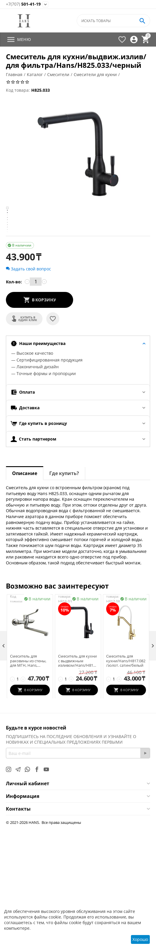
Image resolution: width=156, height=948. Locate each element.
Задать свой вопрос (28, 392)
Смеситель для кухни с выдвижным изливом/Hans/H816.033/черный (77, 784)
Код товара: (18, 90)
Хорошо (140, 939)
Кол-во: (14, 405)
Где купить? (64, 596)
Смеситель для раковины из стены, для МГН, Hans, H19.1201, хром (28, 784)
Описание (24, 596)
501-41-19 (23, 4)
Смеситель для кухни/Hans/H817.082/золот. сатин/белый (125, 784)
